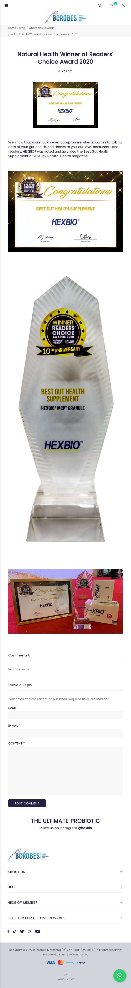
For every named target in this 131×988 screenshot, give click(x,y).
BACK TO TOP (66, 979)
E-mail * (14, 726)
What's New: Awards (41, 28)
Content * (16, 743)
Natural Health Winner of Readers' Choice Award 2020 (44, 34)
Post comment (27, 803)
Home (12, 28)
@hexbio (85, 828)
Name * (13, 708)
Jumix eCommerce (74, 954)
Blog (22, 28)
